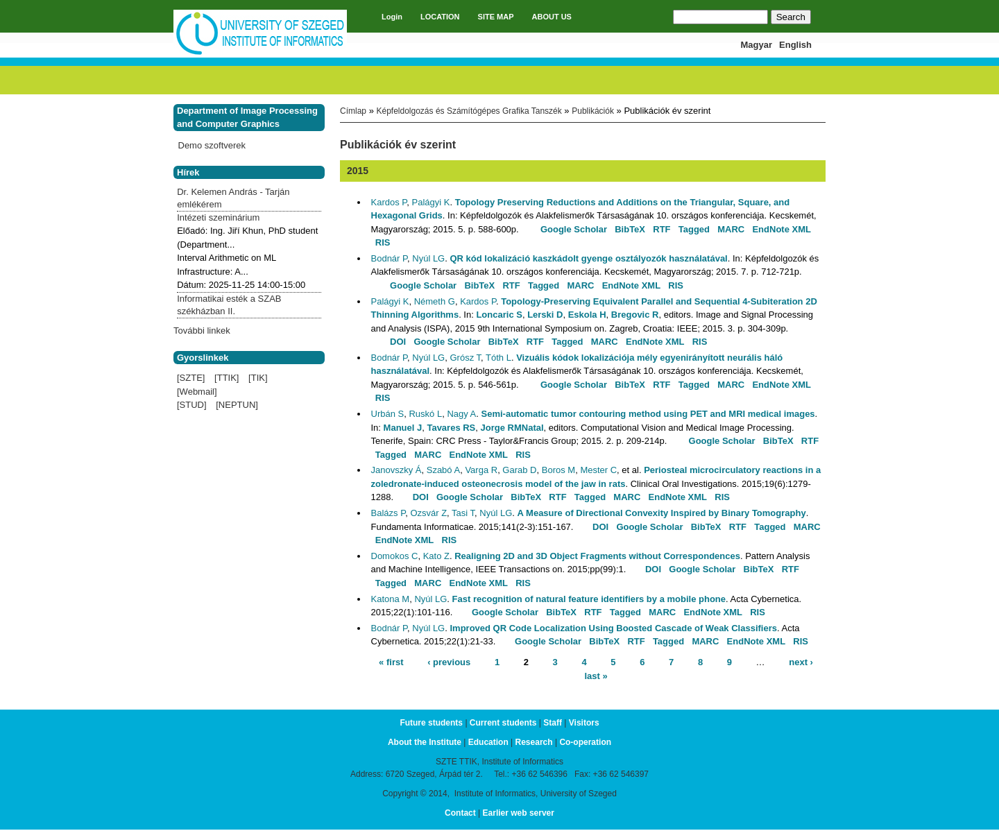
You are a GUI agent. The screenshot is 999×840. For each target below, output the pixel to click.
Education (488, 742)
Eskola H (587, 314)
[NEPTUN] (237, 405)
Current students (503, 723)
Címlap (353, 111)
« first (391, 662)
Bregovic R (635, 314)
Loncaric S (499, 314)
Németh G (434, 301)
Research (534, 742)
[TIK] (257, 377)
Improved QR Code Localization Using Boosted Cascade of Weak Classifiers (613, 628)
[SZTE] (191, 377)
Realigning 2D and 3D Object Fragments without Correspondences (597, 556)
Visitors (584, 723)
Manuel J (403, 427)
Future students (431, 723)
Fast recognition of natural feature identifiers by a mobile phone (589, 599)
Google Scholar (573, 229)
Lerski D (545, 314)
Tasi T (463, 513)
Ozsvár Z (428, 513)
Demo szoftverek (212, 145)
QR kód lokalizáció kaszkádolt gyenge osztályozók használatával (588, 258)
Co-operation (585, 742)
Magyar (757, 45)
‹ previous (448, 662)
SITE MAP (496, 16)
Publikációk (593, 111)
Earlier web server (518, 813)
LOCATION (440, 16)
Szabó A (443, 470)
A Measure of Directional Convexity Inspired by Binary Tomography (662, 513)
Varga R (481, 470)
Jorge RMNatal (512, 427)
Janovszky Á (396, 470)
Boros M (558, 470)
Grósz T (465, 357)
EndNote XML (781, 229)
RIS (383, 242)
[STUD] (192, 405)
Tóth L (498, 357)
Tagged (694, 229)
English (795, 45)
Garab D (519, 470)
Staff (552, 723)
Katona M (390, 599)
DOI (398, 341)
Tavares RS (451, 427)
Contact (460, 813)
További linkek (201, 330)
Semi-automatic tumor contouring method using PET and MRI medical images (648, 414)
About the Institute (424, 742)
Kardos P (389, 202)
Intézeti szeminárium (218, 217)
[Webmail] (197, 391)
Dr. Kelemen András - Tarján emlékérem (233, 198)
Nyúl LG (428, 258)
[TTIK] (226, 377)
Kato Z (436, 556)
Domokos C (394, 556)
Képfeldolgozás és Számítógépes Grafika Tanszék (468, 111)
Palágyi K (431, 202)
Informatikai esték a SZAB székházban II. (229, 304)
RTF (661, 229)
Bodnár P (389, 258)
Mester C (598, 470)
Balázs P (388, 513)
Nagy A (461, 414)
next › (801, 662)
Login (392, 16)
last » (595, 675)
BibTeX (630, 229)
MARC (730, 229)
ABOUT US (552, 16)
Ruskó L (425, 414)
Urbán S (387, 414)
